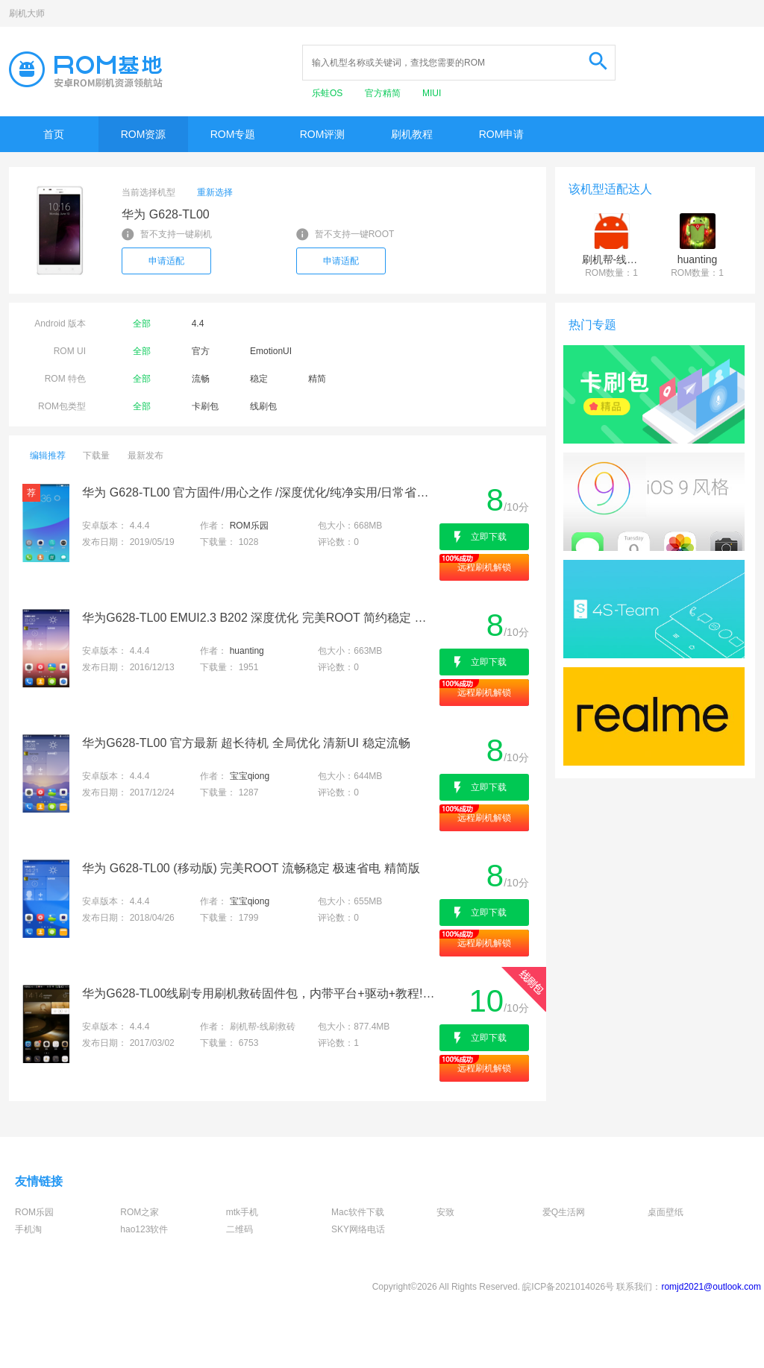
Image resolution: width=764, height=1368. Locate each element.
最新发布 (145, 455)
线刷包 (263, 406)
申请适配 (166, 261)
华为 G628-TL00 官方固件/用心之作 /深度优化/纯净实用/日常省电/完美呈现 (259, 492)
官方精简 (384, 93)
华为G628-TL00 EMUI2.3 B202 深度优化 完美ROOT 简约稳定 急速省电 (259, 617)
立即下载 (489, 537)
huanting (247, 651)
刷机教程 (412, 134)
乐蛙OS (328, 93)
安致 (445, 1212)
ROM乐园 (249, 525)
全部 (142, 323)
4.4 (198, 323)
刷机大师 (27, 13)
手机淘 (28, 1229)
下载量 (96, 455)
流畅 (201, 378)
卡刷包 (205, 406)
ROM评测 (322, 134)
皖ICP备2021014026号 (568, 1287)
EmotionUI (271, 351)
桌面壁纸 (665, 1212)
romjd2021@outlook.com (711, 1287)
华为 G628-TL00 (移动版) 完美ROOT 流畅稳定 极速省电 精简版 (250, 868)
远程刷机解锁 (484, 567)
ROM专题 (233, 134)
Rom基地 (86, 69)
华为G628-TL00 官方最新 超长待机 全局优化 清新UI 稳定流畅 (246, 743)
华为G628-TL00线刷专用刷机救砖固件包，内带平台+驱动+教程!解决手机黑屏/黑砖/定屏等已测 (259, 993)
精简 (317, 378)
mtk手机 (242, 1212)
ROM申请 (502, 134)
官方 (201, 351)
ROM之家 (139, 1212)
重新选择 (215, 192)
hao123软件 (144, 1229)
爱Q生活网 (563, 1212)
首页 (53, 134)
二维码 (239, 1229)
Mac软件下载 (357, 1212)
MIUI (431, 93)
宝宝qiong (249, 776)
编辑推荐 (48, 455)
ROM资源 (143, 134)
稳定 (259, 378)
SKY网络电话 (358, 1229)
